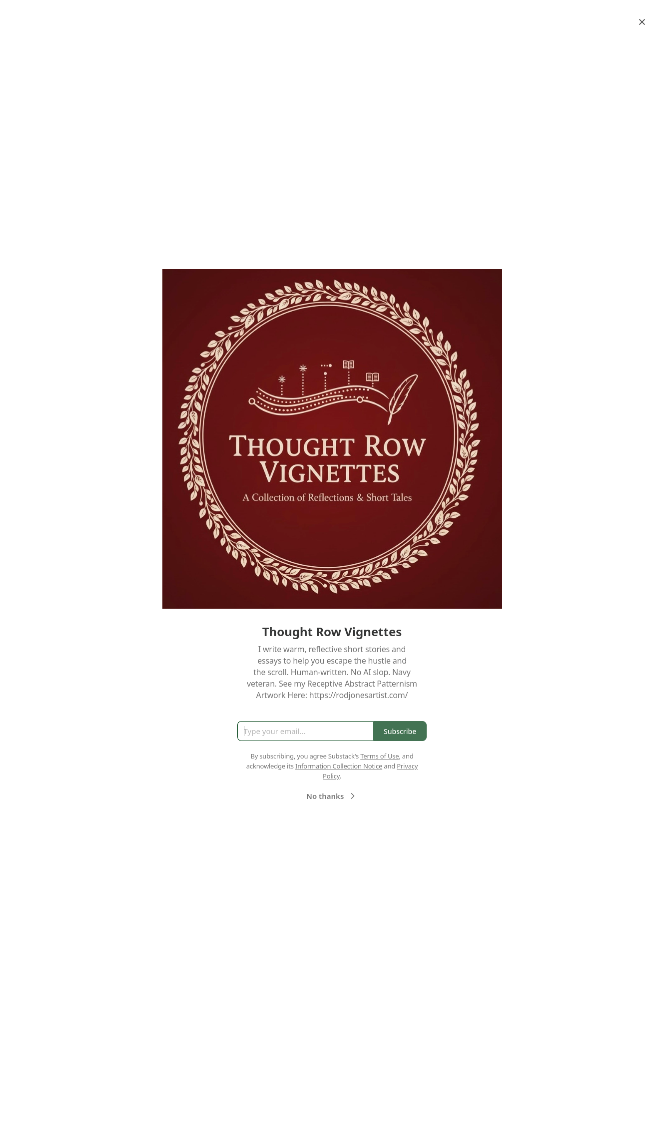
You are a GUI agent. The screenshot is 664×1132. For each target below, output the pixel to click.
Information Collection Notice (338, 765)
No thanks (332, 796)
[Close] (642, 22)
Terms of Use (379, 756)
